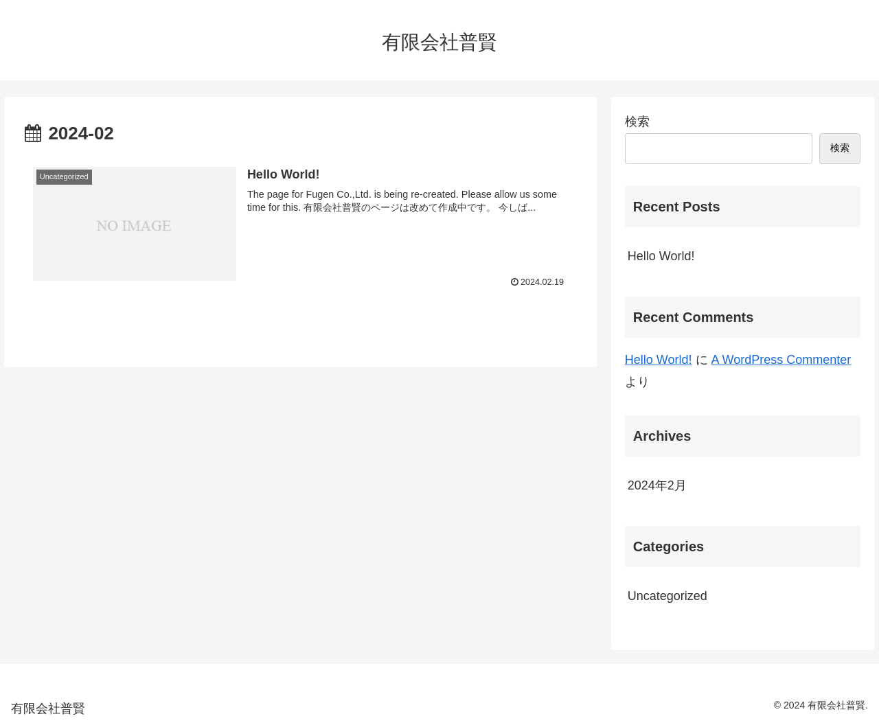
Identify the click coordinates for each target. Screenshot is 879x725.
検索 (637, 121)
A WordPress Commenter (781, 360)
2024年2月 (657, 485)
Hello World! (661, 256)
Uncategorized (667, 596)
